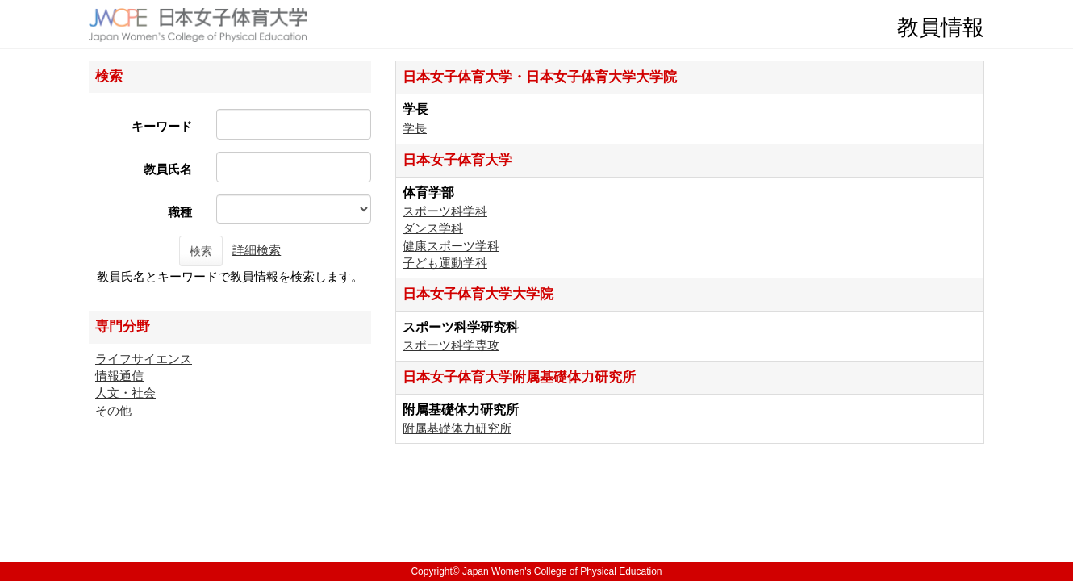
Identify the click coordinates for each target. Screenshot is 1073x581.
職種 (180, 212)
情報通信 (119, 375)
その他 (113, 410)
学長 (415, 128)
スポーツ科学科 (445, 211)
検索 (201, 251)
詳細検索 (256, 250)
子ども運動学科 (445, 263)
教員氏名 (168, 169)
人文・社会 (125, 392)
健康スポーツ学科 (451, 246)
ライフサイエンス (143, 359)
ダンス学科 (433, 228)
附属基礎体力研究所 (457, 428)
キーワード (162, 126)
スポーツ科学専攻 (451, 345)
